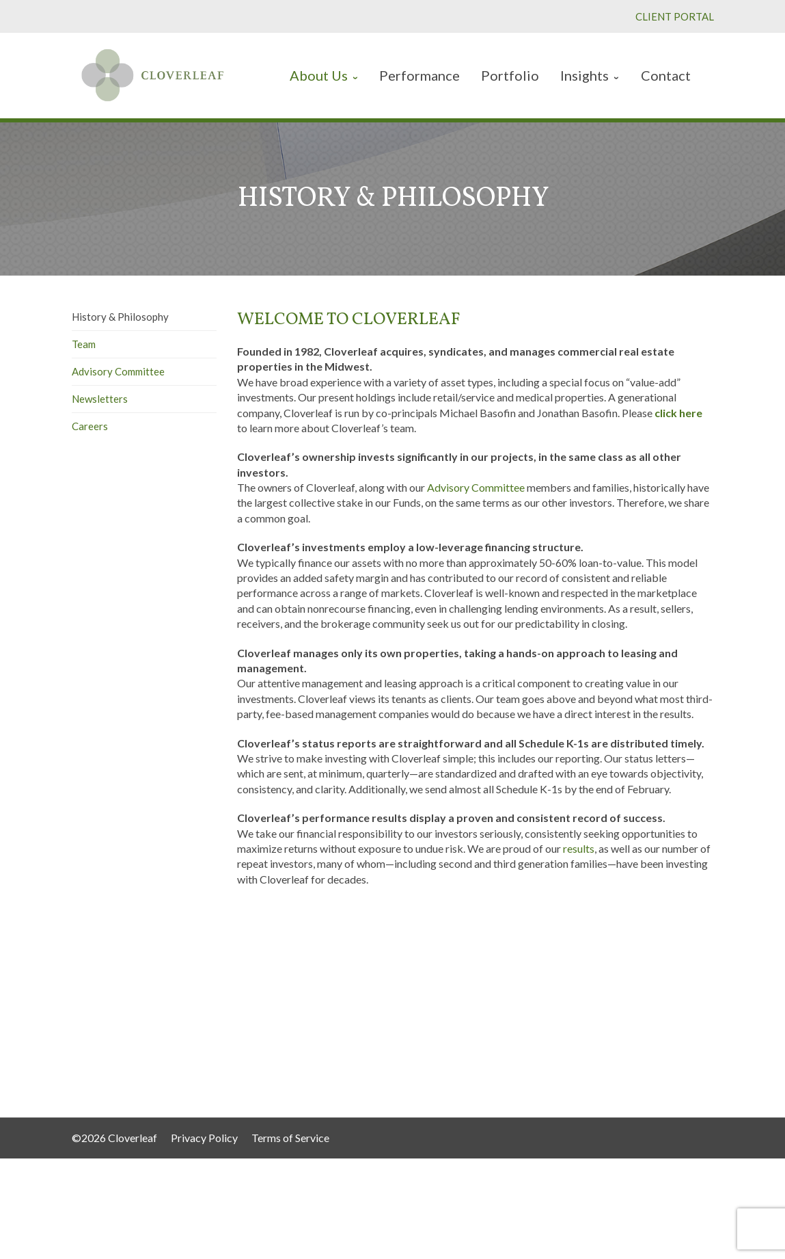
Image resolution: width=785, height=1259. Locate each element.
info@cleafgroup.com (640, 1075)
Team (84, 344)
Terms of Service (290, 1137)
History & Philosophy (120, 316)
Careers (90, 426)
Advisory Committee (118, 371)
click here (678, 412)
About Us (423, 984)
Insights (421, 1025)
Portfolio (422, 1012)
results (578, 848)
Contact (421, 1039)
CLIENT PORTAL (674, 16)
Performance (430, 998)
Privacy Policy (204, 1137)
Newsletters (100, 399)
